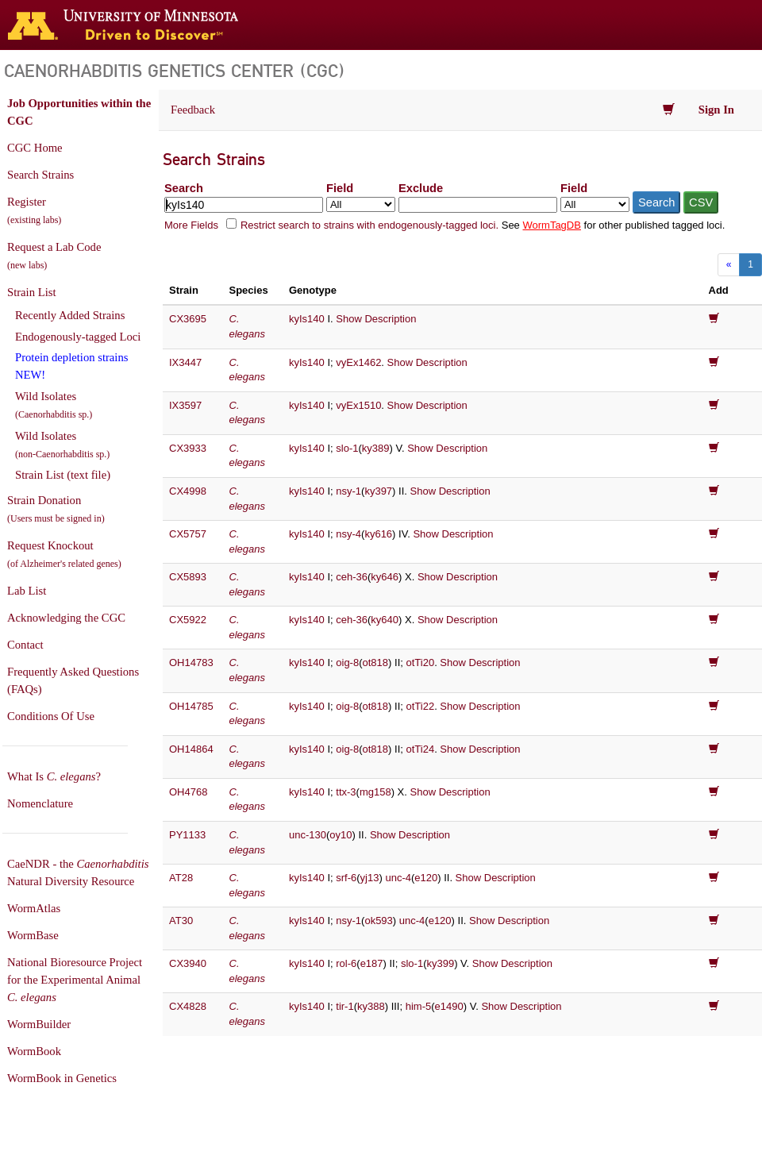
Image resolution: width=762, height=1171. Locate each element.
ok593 (378, 920)
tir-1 (344, 1006)
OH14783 (191, 662)
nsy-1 (348, 491)
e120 (425, 878)
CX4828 (187, 1006)
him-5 (419, 1006)
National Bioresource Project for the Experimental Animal (74, 979)
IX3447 (185, 362)
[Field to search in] (360, 204)
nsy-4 (348, 534)
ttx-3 (346, 792)
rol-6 (346, 963)
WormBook (34, 1051)
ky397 (378, 491)
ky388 (371, 1006)
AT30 (181, 920)
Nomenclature (40, 803)
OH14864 (191, 749)
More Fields (191, 225)
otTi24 (420, 749)
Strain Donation (56, 509)
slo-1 (347, 448)
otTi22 (420, 706)
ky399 (440, 963)
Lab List (26, 590)
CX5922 (187, 620)
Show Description (376, 319)
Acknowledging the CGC (66, 617)
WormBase (33, 935)
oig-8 (347, 662)
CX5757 (187, 534)
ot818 (376, 662)
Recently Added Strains (70, 315)
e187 (371, 963)
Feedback (193, 109)
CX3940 (187, 963)
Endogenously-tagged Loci (77, 336)
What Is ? (54, 776)
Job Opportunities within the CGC (79, 112)
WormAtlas (33, 908)
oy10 (340, 835)
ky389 (376, 448)
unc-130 (307, 835)
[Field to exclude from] (594, 204)
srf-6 (346, 878)
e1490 (449, 1006)
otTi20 (420, 662)
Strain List (31, 292)
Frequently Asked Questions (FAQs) (73, 680)
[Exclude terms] (477, 205)
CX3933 (187, 448)
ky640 (384, 620)
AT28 (181, 878)
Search (183, 188)
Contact (25, 644)
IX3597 (185, 405)
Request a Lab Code (54, 256)
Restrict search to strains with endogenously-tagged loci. (369, 225)
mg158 (375, 792)
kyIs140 (307, 319)
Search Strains (40, 174)
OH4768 (188, 792)
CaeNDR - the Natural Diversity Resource (77, 872)
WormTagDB (551, 225)
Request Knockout (64, 554)
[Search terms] (243, 205)
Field (339, 188)
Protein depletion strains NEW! (71, 366)
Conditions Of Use (50, 716)
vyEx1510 (358, 405)
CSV (701, 202)
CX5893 (187, 577)
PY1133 (187, 835)
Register (34, 210)
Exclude (420, 188)
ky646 (384, 577)
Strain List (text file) (62, 474)
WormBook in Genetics (62, 1078)
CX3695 (187, 319)
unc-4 (398, 878)
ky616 (378, 534)
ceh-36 (352, 577)
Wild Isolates (53, 405)
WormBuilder (39, 1024)
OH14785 (191, 706)
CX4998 (187, 491)
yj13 (369, 878)
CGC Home (35, 147)
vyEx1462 (358, 362)
